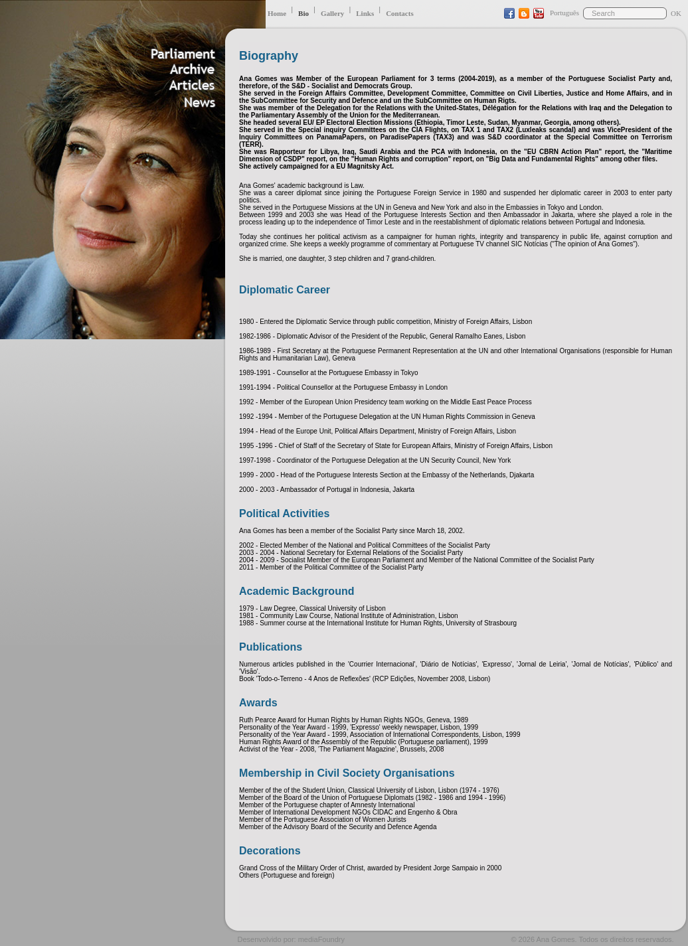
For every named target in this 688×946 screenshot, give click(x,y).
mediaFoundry (321, 939)
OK (676, 13)
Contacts (400, 13)
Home (277, 13)
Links (365, 13)
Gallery (332, 13)
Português (564, 13)
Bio (303, 13)
